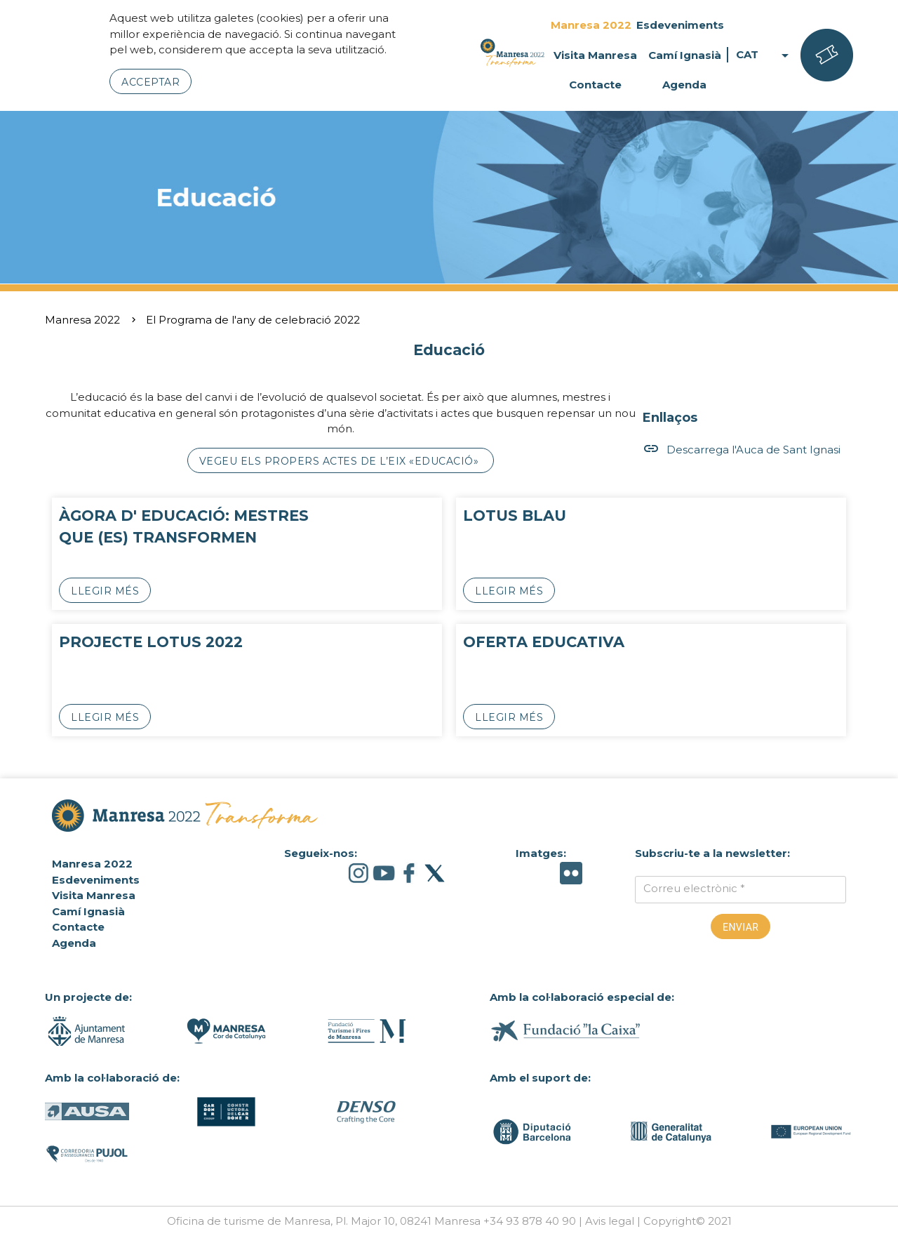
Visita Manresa (595, 55)
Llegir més (105, 591)
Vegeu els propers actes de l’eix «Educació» (340, 461)
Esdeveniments (680, 25)
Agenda (684, 84)
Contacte (595, 84)
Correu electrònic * (694, 888)
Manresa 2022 (591, 25)
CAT (764, 55)
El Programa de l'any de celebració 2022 (253, 319)
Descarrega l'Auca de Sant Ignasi (741, 449)
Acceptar (150, 82)
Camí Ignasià (684, 55)
